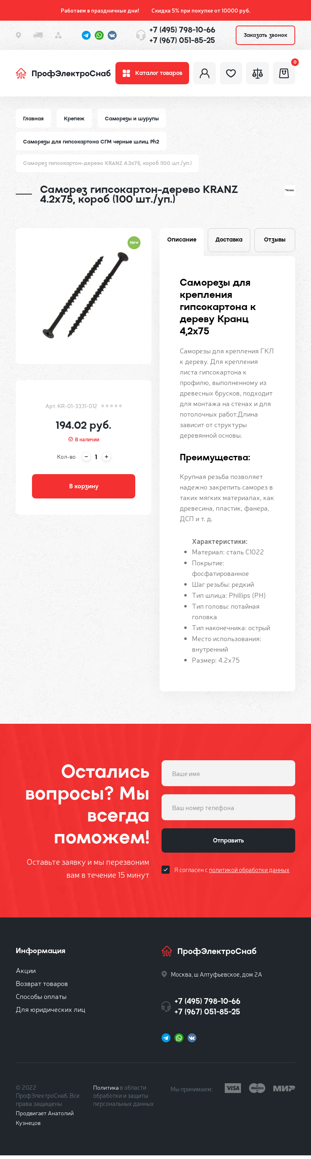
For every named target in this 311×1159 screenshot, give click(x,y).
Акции (26, 973)
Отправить (228, 845)
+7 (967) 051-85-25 (182, 40)
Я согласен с (232, 874)
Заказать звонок (265, 35)
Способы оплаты (41, 999)
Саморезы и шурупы (133, 121)
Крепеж (75, 121)
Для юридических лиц (50, 1012)
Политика (106, 1090)
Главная (33, 121)
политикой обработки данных (249, 874)
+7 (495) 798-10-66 (182, 29)
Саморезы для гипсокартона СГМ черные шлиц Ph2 (92, 144)
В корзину (84, 489)
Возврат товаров (42, 986)
